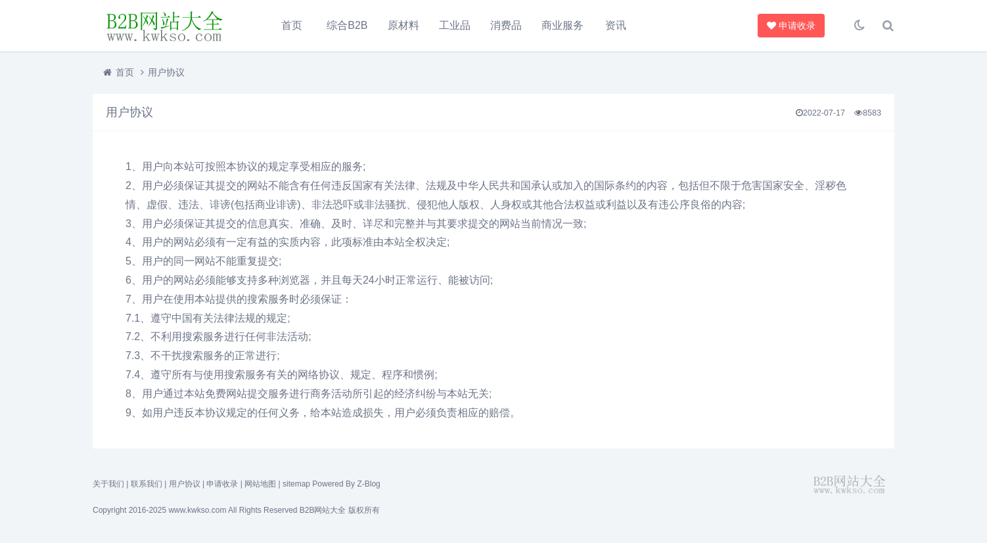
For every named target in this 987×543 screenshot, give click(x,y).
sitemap (296, 484)
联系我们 (146, 484)
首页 (291, 25)
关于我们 (108, 484)
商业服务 (562, 25)
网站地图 (260, 484)
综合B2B (347, 25)
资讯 (615, 25)
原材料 (403, 25)
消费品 (506, 25)
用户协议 (184, 484)
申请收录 (792, 25)
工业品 (455, 25)
